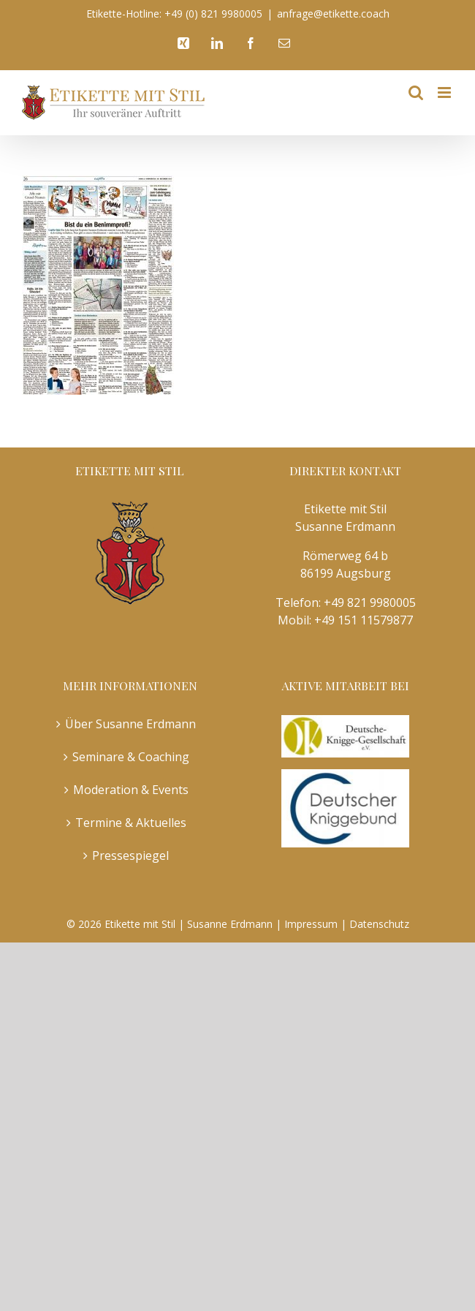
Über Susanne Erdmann (130, 724)
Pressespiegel (130, 855)
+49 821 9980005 (370, 602)
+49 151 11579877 (363, 620)
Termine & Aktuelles (130, 823)
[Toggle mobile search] (415, 92)
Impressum (311, 924)
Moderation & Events (131, 790)
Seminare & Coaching (130, 757)
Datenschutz (379, 924)
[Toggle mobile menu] (445, 92)
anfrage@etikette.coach (333, 13)
